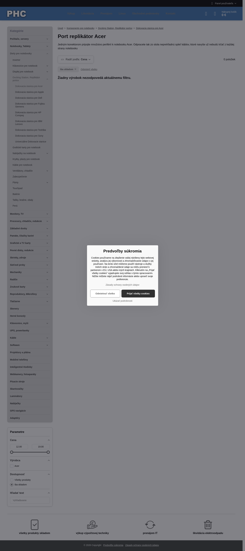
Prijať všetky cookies (138, 293)
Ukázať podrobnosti (122, 301)
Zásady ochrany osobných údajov (122, 285)
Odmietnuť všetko (105, 293)
